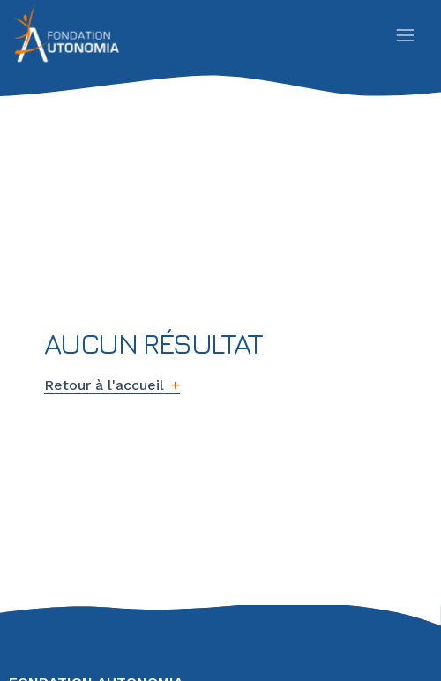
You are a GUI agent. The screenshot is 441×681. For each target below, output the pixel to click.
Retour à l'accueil (104, 385)
